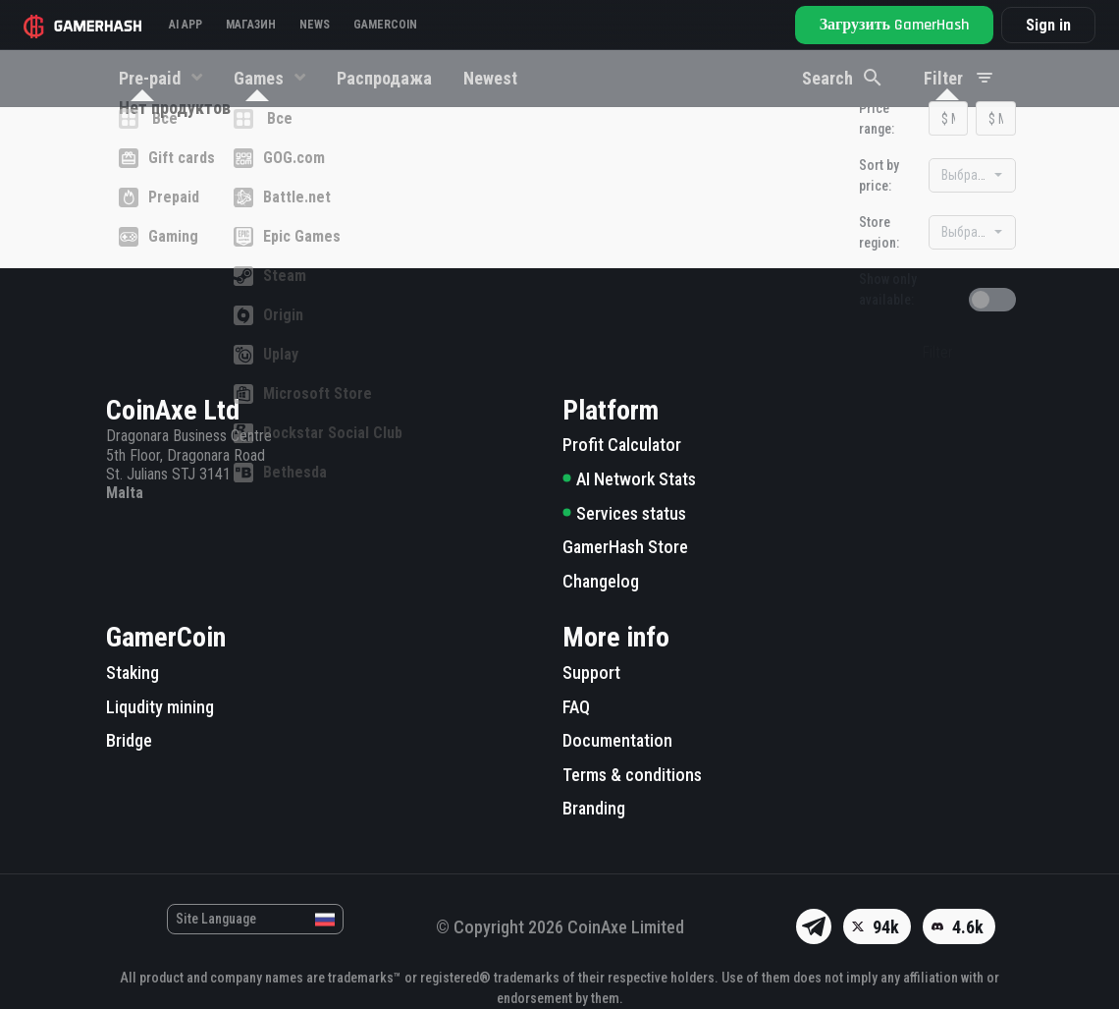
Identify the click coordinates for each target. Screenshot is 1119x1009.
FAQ (576, 707)
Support (591, 672)
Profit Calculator (621, 445)
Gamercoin (385, 24)
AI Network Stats (629, 479)
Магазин (251, 24)
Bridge (129, 740)
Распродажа (384, 78)
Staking (132, 672)
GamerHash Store (625, 546)
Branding (593, 809)
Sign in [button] (1048, 25)
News (314, 24)
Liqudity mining (160, 707)
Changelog (600, 581)
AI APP (185, 24)
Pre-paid (152, 78)
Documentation (617, 740)
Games (261, 78)
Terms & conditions (632, 774)
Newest (490, 78)
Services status (624, 513)
